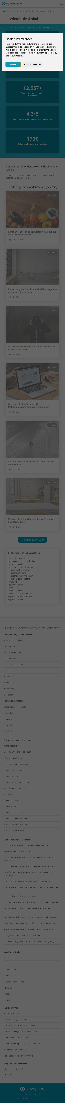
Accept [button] (13, 64)
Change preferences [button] (32, 64)
